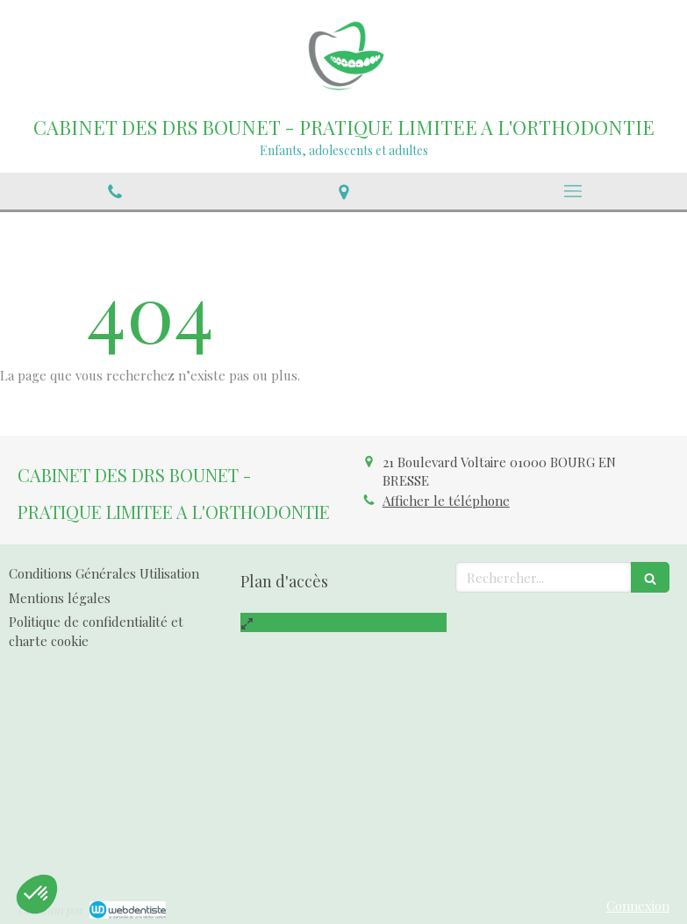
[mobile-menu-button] (572, 191)
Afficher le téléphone (446, 500)
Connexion (637, 905)
